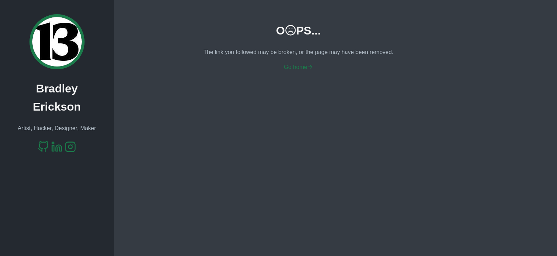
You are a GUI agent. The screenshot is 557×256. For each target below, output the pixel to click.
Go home (298, 67)
